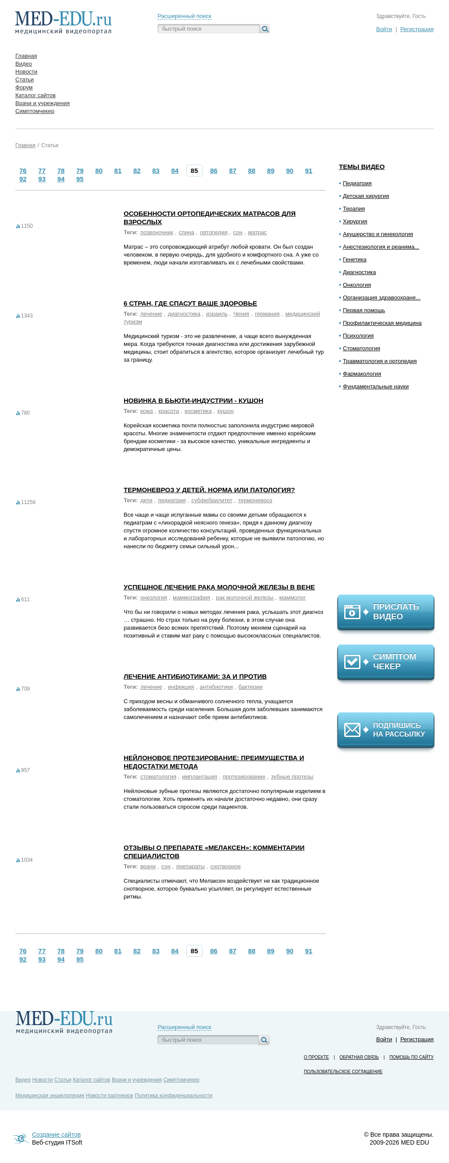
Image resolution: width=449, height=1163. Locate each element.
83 (156, 170)
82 (137, 170)
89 (270, 170)
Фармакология (362, 373)
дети (146, 500)
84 (175, 170)
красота (169, 411)
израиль (217, 313)
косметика (198, 411)
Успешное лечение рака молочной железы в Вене (219, 587)
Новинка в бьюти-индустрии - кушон (193, 400)
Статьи (49, 145)
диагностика (184, 313)
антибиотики (216, 687)
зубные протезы (292, 776)
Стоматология (361, 348)
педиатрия (171, 500)
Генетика (355, 259)
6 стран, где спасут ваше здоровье (190, 303)
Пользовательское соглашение (343, 1071)
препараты (190, 866)
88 (252, 170)
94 (61, 179)
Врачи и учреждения (137, 1080)
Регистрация (417, 29)
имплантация (199, 776)
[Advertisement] (389, 496)
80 (99, 170)
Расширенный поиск (184, 16)
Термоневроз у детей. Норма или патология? (209, 489)
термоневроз (255, 500)
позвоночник (156, 232)
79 (80, 170)
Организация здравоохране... (381, 297)
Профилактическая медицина (382, 323)
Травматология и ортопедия (380, 361)
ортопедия (214, 232)
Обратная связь (359, 1057)
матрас (257, 232)
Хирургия (355, 221)
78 (61, 170)
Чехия (241, 313)
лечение (151, 313)
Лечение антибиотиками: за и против (195, 676)
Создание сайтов (56, 1134)
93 (42, 179)
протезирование (244, 776)
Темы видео (362, 166)
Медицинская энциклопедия (49, 1096)
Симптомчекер (182, 1080)
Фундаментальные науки (376, 386)
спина (186, 232)
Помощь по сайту (411, 1057)
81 (118, 170)
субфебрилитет (211, 500)
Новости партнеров (109, 1096)
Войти (384, 29)
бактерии (251, 687)
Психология (358, 335)
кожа (146, 411)
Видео (23, 1080)
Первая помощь (364, 310)
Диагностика (359, 272)
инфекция (181, 687)
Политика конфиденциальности (173, 1096)
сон (237, 232)
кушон (225, 411)
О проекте (316, 1057)
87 (232, 170)
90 (289, 170)
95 (80, 179)
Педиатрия (357, 183)
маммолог (292, 597)
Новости (42, 1080)
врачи (148, 866)
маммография (191, 597)
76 (23, 170)
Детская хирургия (366, 196)
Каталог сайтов (91, 1080)
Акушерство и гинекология (378, 234)
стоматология (158, 776)
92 (23, 179)
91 (309, 170)
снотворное (225, 866)
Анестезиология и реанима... (381, 246)
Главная (25, 145)
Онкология (357, 285)
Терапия (354, 208)
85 (194, 170)
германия (267, 313)
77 (42, 170)
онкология (153, 597)
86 (213, 170)
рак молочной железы (245, 597)
